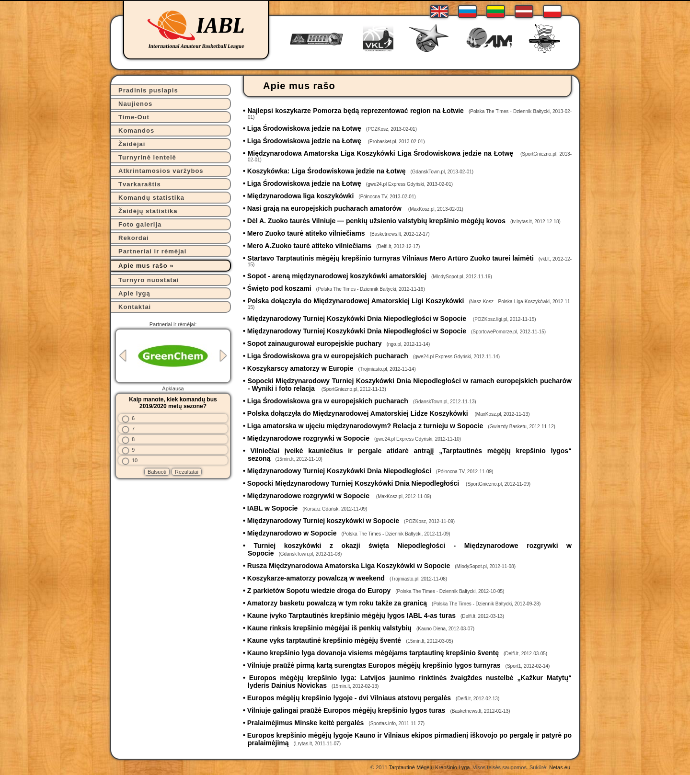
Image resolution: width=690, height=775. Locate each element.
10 (135, 460)
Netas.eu (559, 767)
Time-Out (134, 117)
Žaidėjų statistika (147, 211)
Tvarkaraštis (139, 184)
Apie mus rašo (143, 265)
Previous (122, 355)
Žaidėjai (131, 144)
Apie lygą (134, 293)
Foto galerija (139, 224)
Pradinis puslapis (148, 90)
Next (223, 355)
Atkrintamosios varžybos (161, 170)
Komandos (136, 130)
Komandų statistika (151, 197)
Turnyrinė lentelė (147, 157)
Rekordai (133, 237)
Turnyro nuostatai (148, 280)
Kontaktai (134, 306)
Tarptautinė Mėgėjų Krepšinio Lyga (429, 767)
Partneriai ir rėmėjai (152, 251)
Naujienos (135, 103)
